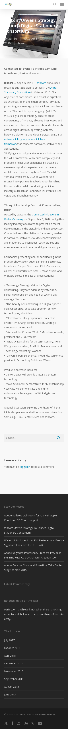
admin (12, 39)
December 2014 (13, 663)
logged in (25, 466)
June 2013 (10, 694)
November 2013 (13, 671)
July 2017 (9, 640)
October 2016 (12, 648)
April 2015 (10, 655)
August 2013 (11, 686)
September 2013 (14, 679)
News (22, 43)
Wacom (41, 83)
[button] (62, 4)
